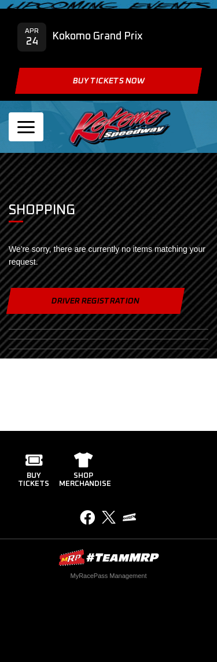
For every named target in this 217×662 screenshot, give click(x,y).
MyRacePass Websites (109, 557)
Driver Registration (95, 301)
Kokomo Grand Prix (97, 36)
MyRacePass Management (108, 575)
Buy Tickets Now (108, 81)
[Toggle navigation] (26, 126)
